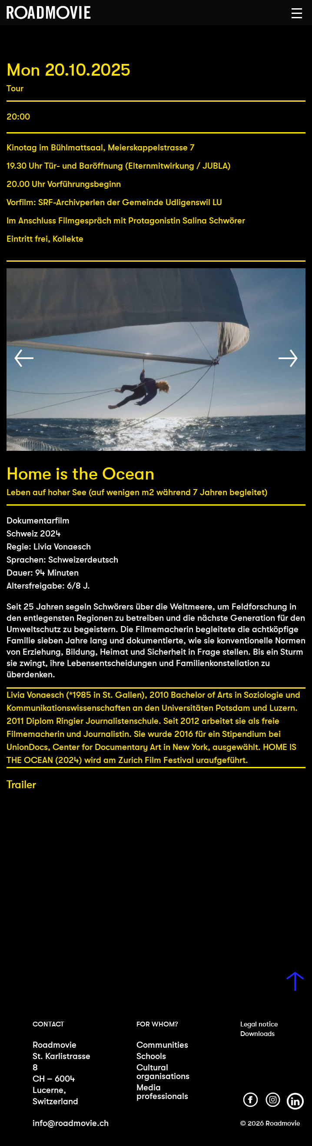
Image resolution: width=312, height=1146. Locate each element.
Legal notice (259, 1024)
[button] (297, 13)
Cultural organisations (162, 1072)
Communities (162, 1045)
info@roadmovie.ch (71, 1123)
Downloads (257, 1033)
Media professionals (162, 1092)
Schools (151, 1056)
